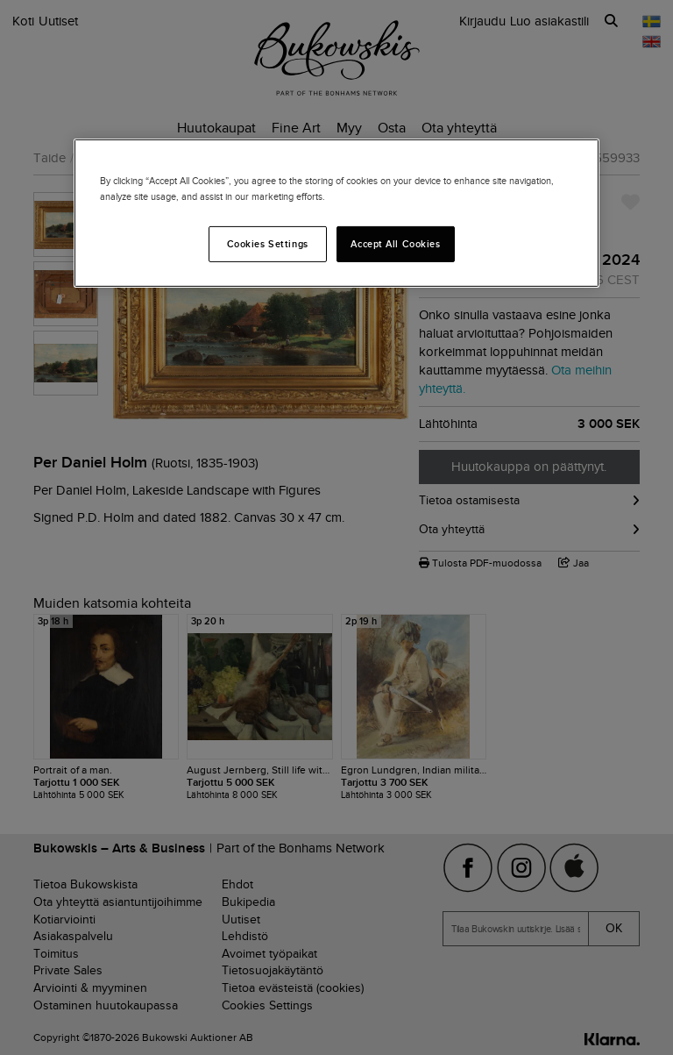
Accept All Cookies (395, 243)
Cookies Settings (267, 243)
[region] (336, 213)
